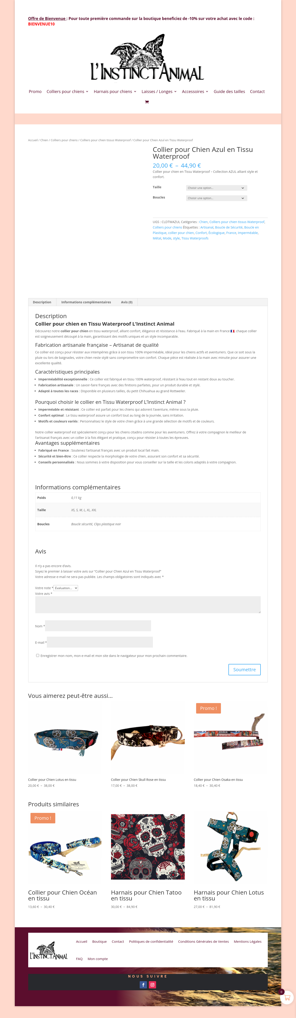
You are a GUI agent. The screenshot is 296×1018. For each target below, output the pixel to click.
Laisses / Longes (157, 91)
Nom (40, 626)
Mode (167, 238)
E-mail (41, 642)
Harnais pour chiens (113, 91)
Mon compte (98, 958)
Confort (201, 233)
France (231, 233)
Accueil (33, 140)
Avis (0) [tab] (126, 302)
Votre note (44, 588)
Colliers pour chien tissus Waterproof (105, 140)
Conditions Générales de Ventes (203, 941)
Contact (257, 91)
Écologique (216, 233)
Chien (44, 140)
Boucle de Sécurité (229, 227)
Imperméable (248, 233)
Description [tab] (42, 302)
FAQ (79, 958)
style (176, 238)
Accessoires (193, 91)
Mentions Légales (248, 941)
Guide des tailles (229, 91)
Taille (157, 187)
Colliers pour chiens (65, 91)
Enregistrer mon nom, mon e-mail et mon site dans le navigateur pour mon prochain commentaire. (113, 656)
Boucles (159, 197)
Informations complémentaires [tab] (86, 302)
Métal (157, 238)
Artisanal (206, 227)
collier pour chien (181, 233)
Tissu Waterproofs (195, 238)
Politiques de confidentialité (151, 941)
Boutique (99, 941)
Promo (35, 91)
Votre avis (43, 593)
